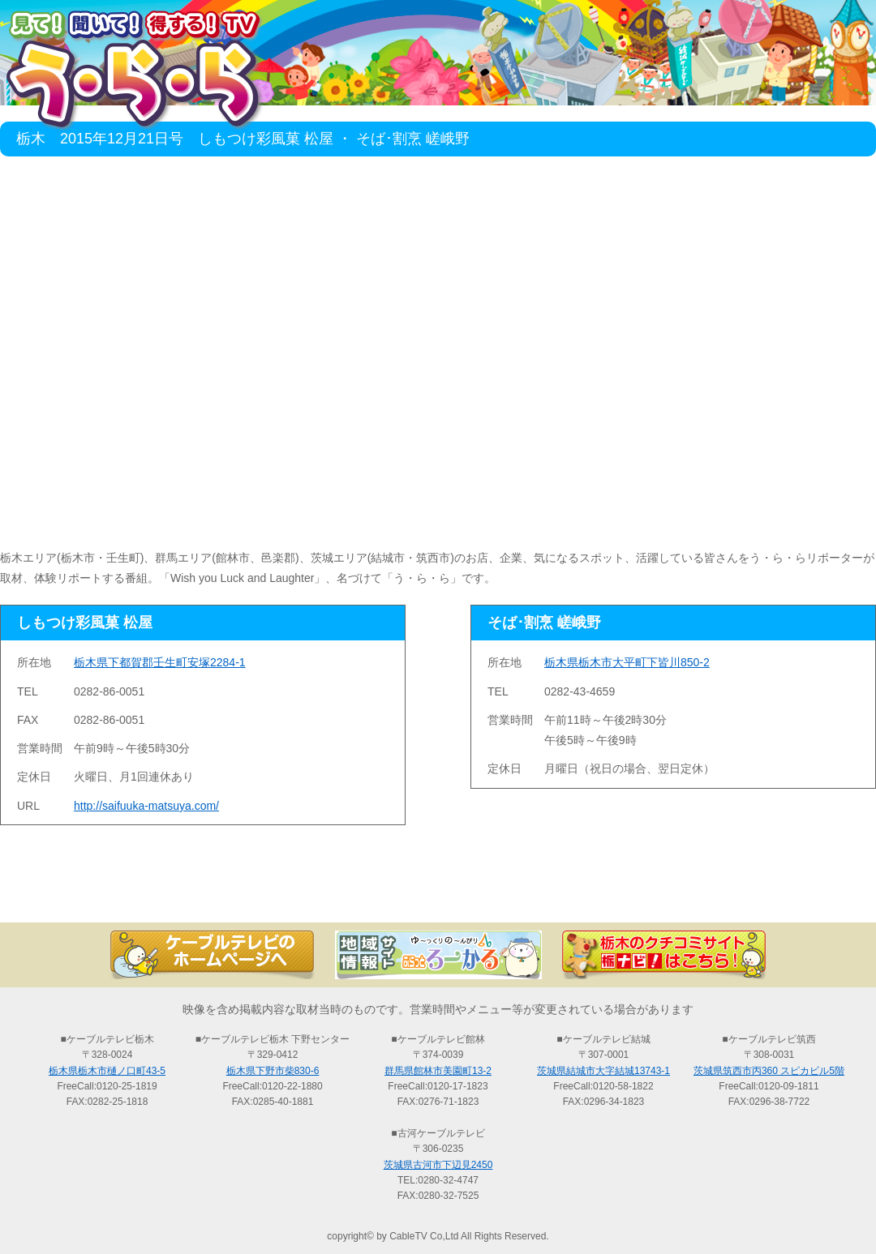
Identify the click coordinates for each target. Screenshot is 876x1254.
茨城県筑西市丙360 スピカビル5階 (769, 1070)
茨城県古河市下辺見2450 (438, 1165)
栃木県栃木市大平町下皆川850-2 (627, 662)
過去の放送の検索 (438, 894)
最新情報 (259, 894)
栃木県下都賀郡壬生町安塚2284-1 (160, 662)
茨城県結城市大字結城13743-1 (603, 1070)
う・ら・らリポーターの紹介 (616, 894)
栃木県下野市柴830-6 (273, 1070)
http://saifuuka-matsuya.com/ (146, 805)
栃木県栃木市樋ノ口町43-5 (107, 1070)
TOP (81, 894)
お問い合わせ (795, 894)
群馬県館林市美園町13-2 (438, 1070)
